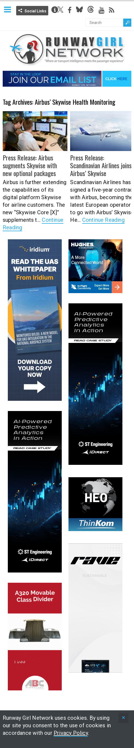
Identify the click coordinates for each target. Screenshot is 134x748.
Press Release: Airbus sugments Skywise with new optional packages (30, 165)
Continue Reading (103, 220)
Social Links (35, 11)
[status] (123, 718)
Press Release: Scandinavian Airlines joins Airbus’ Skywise (101, 165)
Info (54, 9)
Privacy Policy (71, 733)
